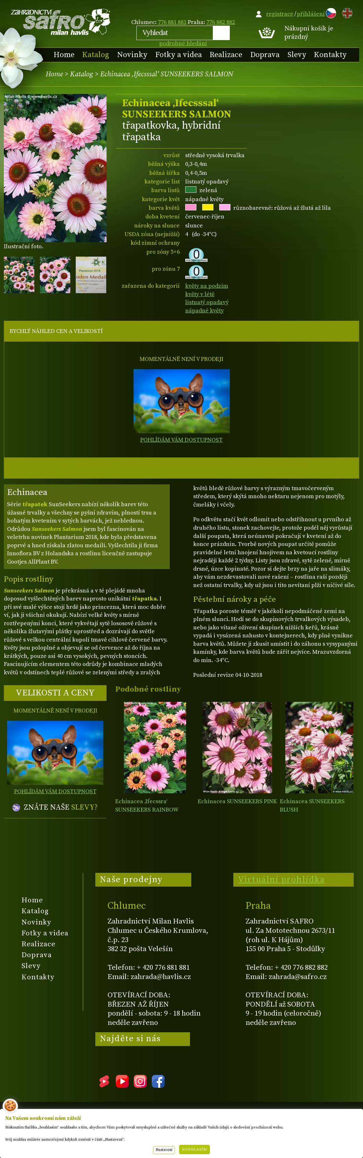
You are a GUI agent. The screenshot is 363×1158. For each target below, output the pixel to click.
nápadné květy (204, 310)
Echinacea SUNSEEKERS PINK (237, 801)
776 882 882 (220, 22)
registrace (279, 14)
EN (346, 12)
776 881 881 (172, 22)
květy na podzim (206, 286)
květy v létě (199, 294)
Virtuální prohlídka (281, 879)
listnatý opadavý (207, 302)
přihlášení (311, 14)
